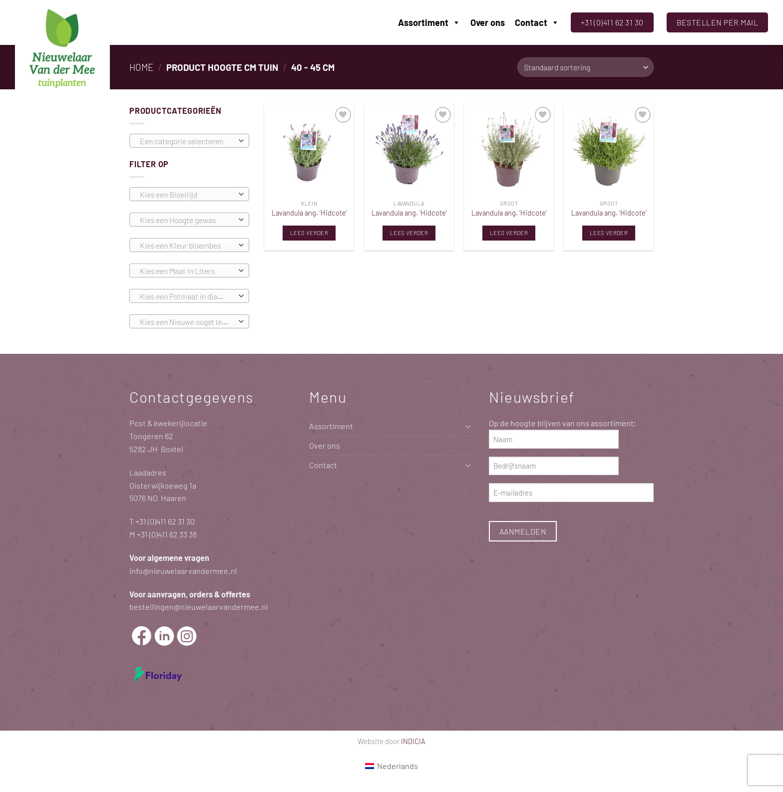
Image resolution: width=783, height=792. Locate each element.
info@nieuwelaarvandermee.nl (183, 570)
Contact (537, 22)
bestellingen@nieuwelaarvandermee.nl (198, 606)
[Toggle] (468, 426)
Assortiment (429, 22)
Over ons (487, 22)
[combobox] (189, 141)
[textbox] (187, 141)
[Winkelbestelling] (585, 67)
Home (141, 67)
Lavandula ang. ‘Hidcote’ (309, 212)
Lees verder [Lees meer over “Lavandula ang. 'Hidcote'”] (309, 232)
